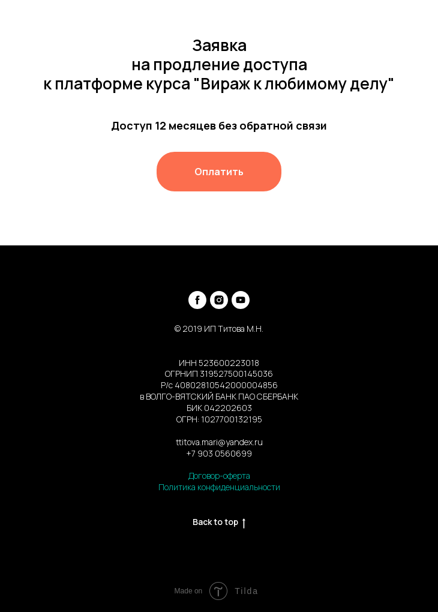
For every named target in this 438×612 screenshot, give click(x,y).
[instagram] (219, 300)
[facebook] (197, 300)
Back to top (219, 522)
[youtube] (241, 300)
